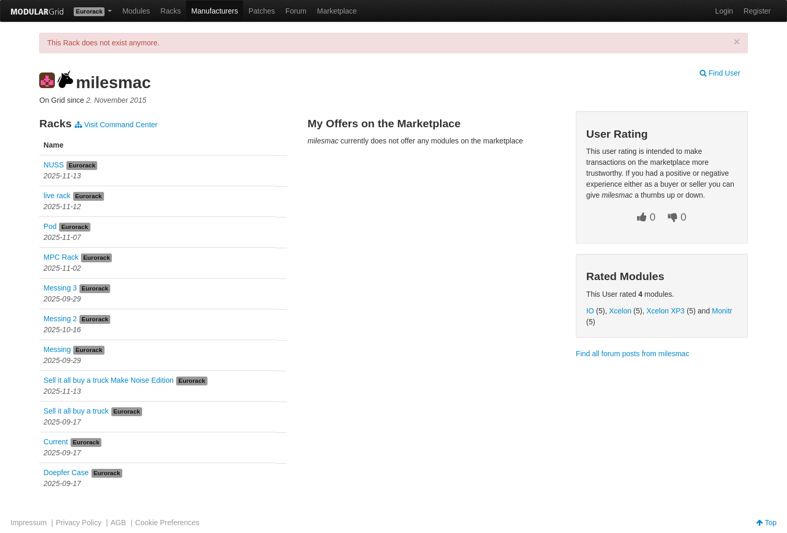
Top (766, 522)
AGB (118, 522)
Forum (295, 11)
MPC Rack (60, 257)
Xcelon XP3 (665, 311)
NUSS (53, 165)
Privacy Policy (78, 522)
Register (757, 11)
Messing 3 (60, 288)
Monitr (722, 311)
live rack (56, 195)
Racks (170, 11)
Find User (720, 73)
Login (724, 11)
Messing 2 (60, 318)
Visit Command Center (116, 124)
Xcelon (620, 311)
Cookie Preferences (167, 522)
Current (55, 442)
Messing (57, 349)
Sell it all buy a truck (76, 411)
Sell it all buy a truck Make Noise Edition (108, 380)
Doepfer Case (65, 472)
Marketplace (337, 11)
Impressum (28, 522)
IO (590, 311)
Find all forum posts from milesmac (632, 353)
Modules (136, 11)
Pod (49, 226)
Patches (261, 11)
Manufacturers (214, 11)
